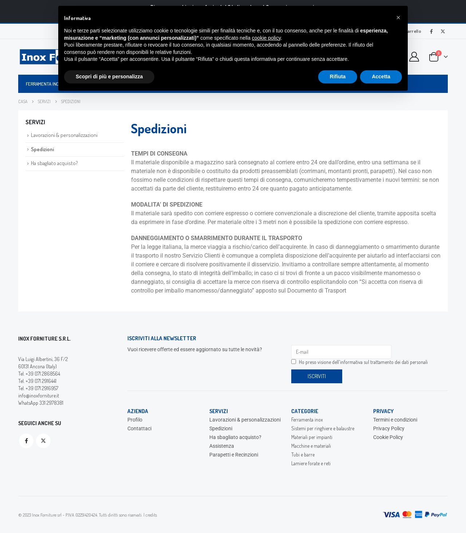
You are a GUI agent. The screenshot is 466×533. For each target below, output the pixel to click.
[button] (398, 17)
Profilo (134, 420)
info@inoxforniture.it (38, 395)
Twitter (43, 441)
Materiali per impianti (311, 437)
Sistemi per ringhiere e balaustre (322, 428)
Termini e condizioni (395, 420)
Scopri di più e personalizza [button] (109, 76)
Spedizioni (42, 149)
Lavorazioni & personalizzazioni (64, 135)
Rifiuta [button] (338, 76)
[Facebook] (431, 31)
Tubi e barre (303, 454)
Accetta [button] (381, 76)
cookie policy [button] (266, 38)
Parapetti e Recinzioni (233, 455)
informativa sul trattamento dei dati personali (384, 362)
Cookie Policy (388, 437)
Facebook (26, 441)
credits (151, 515)
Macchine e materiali (311, 446)
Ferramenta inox (44, 84)
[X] (442, 31)
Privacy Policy (388, 428)
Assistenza (221, 446)
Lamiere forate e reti (311, 463)
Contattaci (139, 428)
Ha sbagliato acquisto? (54, 163)
